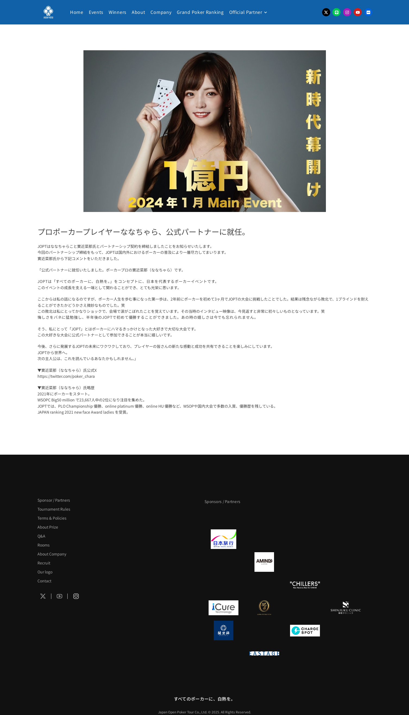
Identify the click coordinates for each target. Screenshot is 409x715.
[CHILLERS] (305, 585)
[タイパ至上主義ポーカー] (346, 516)
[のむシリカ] (223, 585)
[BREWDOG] (346, 539)
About (138, 12)
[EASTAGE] (264, 653)
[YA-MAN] (346, 562)
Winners (117, 12)
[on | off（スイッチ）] (223, 653)
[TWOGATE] (305, 539)
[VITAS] (264, 562)
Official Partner (245, 12)
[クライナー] (305, 562)
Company (160, 12)
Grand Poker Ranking (200, 12)
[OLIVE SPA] (305, 608)
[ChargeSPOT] (305, 630)
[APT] (223, 516)
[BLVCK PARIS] (264, 516)
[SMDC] (346, 630)
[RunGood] (264, 585)
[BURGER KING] (223, 562)
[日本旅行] (223, 539)
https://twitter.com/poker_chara (66, 376)
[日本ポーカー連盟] (305, 653)
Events (96, 12)
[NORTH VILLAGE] (264, 630)
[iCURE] (223, 608)
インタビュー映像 (215, 311)
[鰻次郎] (223, 630)
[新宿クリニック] (346, 608)
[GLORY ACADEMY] (264, 539)
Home (76, 12)
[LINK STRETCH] (264, 608)
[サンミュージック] (305, 516)
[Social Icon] (43, 596)
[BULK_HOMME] (346, 585)
